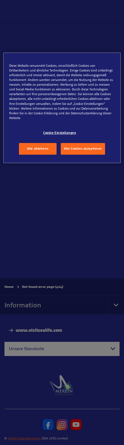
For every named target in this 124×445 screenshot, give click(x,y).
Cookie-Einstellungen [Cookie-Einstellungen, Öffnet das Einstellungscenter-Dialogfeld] (59, 133)
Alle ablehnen (37, 148)
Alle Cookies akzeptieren (83, 148)
